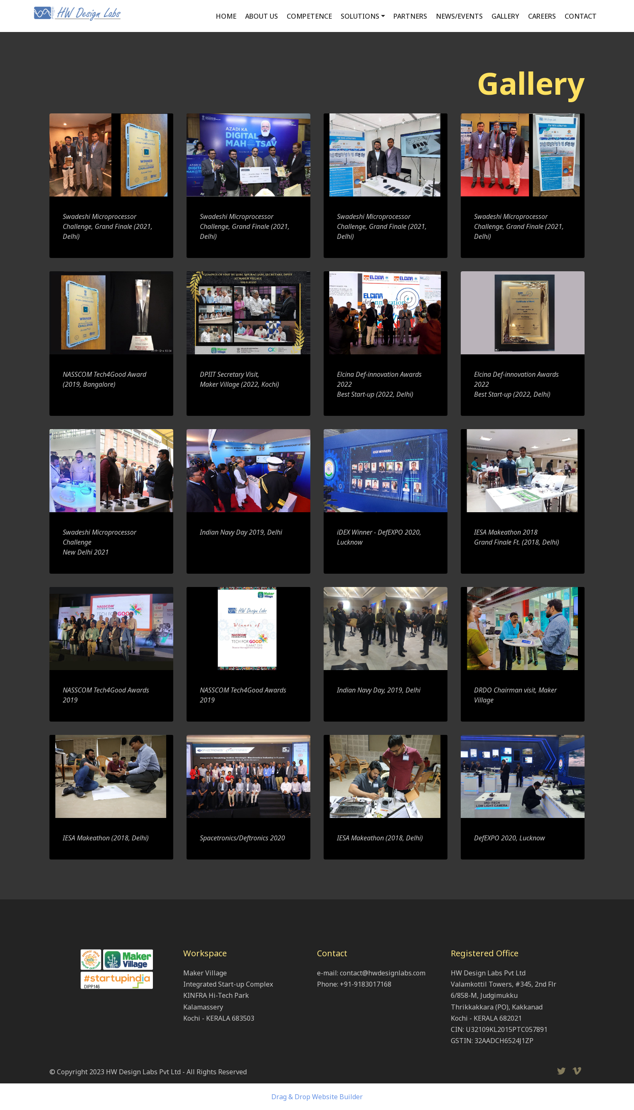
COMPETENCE (309, 16)
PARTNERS (410, 16)
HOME (226, 16)
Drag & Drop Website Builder (317, 1096)
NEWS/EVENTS (459, 16)
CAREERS (542, 16)
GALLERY (505, 16)
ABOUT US (261, 16)
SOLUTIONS (360, 16)
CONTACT (581, 16)
